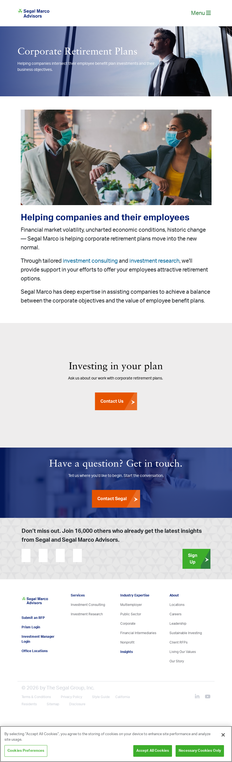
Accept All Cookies (152, 751)
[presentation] (115, 555)
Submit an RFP (33, 617)
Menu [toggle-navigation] (201, 13)
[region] (116, 744)
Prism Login (31, 627)
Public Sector (130, 614)
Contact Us (118, 401)
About (174, 595)
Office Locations (35, 651)
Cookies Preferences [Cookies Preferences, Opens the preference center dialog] (25, 751)
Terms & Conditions (36, 697)
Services (78, 595)
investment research (154, 261)
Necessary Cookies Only (200, 751)
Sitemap (53, 704)
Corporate (127, 623)
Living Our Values (183, 651)
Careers (175, 614)
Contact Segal (118, 499)
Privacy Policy (71, 697)
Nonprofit (127, 642)
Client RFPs (178, 642)
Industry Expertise (134, 595)
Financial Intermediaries (138, 633)
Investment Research (87, 614)
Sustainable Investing (186, 633)
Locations (177, 604)
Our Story (177, 661)
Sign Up (199, 559)
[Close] (223, 735)
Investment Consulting (88, 604)
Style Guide (101, 697)
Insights (126, 651)
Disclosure (77, 704)
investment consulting (90, 261)
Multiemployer (131, 604)
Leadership (178, 623)
